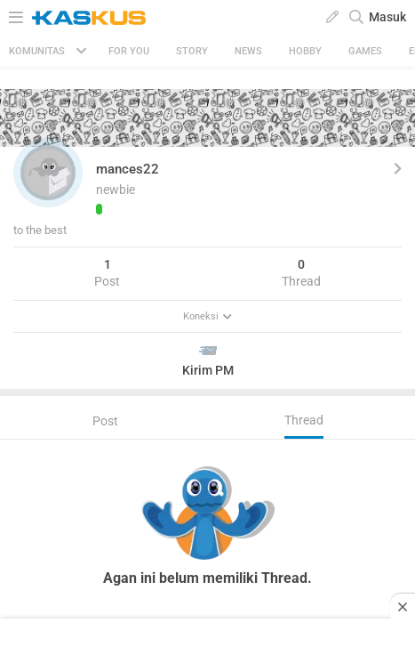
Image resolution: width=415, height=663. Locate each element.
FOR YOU (128, 51)
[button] (48, 172)
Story (192, 51)
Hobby (305, 51)
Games (365, 51)
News (248, 51)
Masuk (387, 17)
